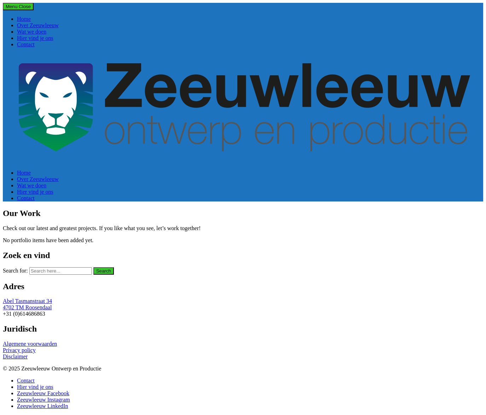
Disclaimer (15, 356)
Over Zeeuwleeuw (38, 25)
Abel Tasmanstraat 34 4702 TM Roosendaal (27, 304)
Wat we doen (31, 32)
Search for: (15, 271)
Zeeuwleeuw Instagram (43, 400)
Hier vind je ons (35, 38)
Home (24, 19)
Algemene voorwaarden (30, 344)
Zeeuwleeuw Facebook (43, 393)
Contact (26, 44)
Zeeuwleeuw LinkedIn (42, 406)
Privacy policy (19, 350)
